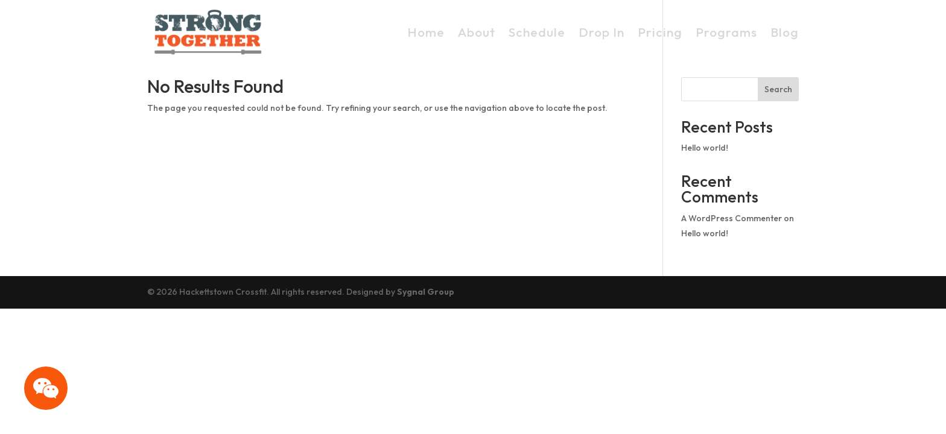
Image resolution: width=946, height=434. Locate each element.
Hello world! (704, 147)
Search (778, 89)
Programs (726, 32)
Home (426, 32)
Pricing (660, 32)
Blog (784, 32)
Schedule (537, 32)
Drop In (601, 32)
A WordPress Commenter (731, 218)
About (476, 32)
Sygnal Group (425, 291)
